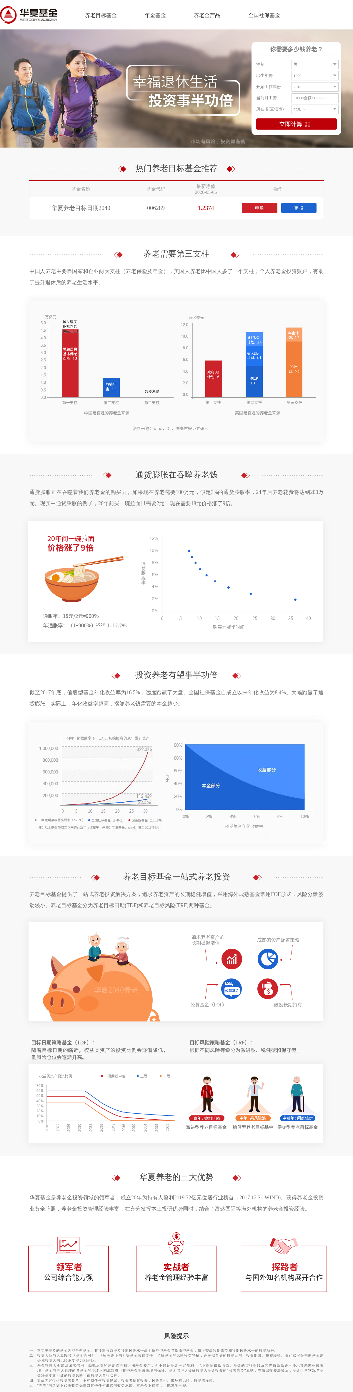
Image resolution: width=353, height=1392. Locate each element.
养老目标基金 (101, 15)
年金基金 (155, 15)
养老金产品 (207, 15)
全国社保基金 (264, 15)
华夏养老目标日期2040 (80, 208)
